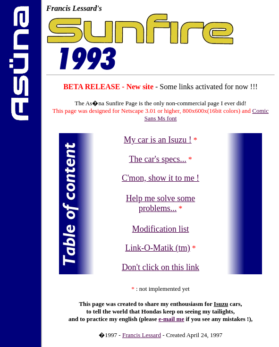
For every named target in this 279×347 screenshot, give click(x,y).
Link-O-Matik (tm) (157, 248)
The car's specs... (157, 159)
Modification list (160, 229)
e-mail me (172, 318)
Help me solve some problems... (160, 203)
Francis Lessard (141, 335)
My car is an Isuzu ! (157, 139)
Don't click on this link (160, 267)
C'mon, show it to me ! (160, 178)
